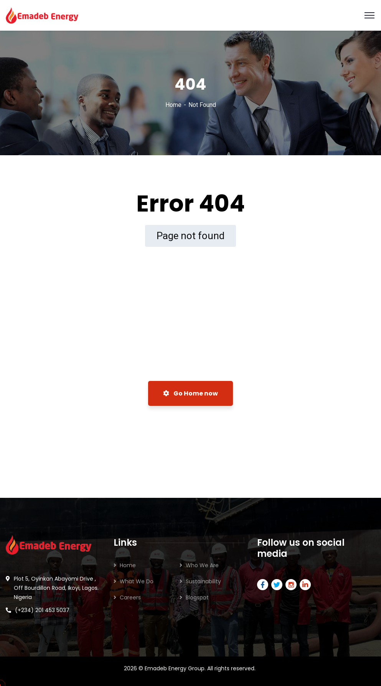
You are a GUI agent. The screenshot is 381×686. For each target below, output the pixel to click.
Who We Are (202, 565)
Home (173, 104)
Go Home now (190, 393)
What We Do (136, 581)
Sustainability (203, 581)
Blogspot (197, 597)
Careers (130, 597)
